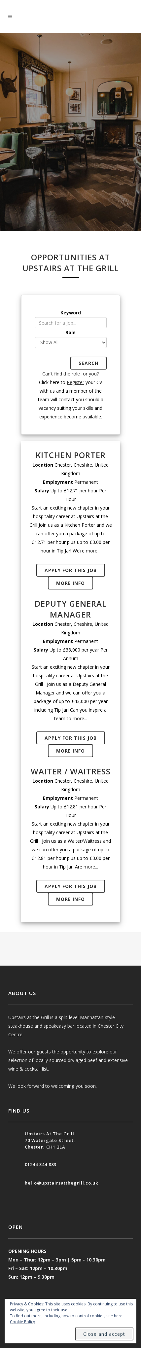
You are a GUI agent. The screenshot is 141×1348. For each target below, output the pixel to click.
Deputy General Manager (71, 609)
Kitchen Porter (71, 454)
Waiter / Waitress (71, 771)
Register (75, 382)
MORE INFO (70, 583)
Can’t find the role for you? (70, 374)
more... (93, 551)
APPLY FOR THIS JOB (71, 570)
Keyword (70, 312)
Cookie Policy (22, 1322)
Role (70, 332)
